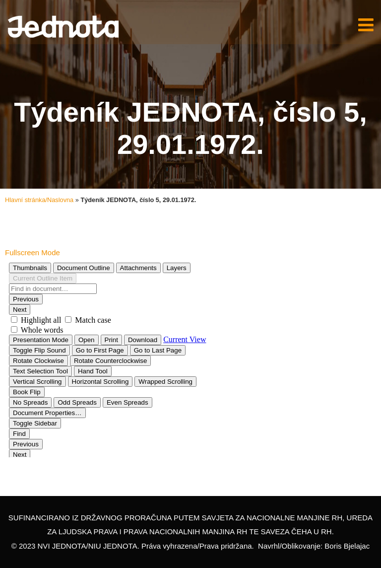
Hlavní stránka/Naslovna (39, 200)
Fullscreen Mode (32, 252)
